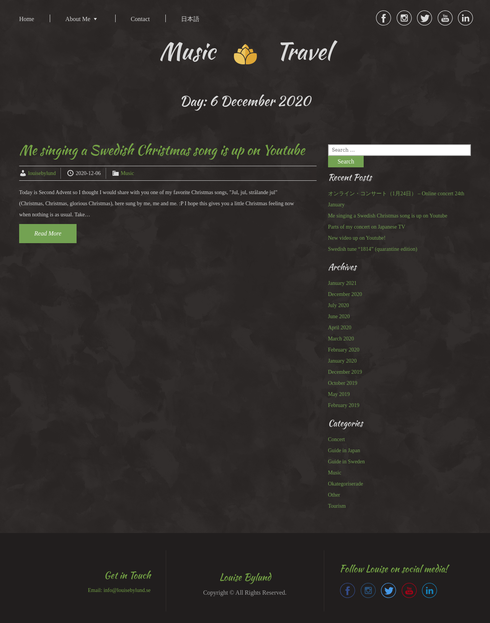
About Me (77, 19)
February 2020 (343, 350)
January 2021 (342, 283)
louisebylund (42, 173)
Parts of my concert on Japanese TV (366, 227)
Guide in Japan (344, 450)
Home (26, 19)
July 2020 (338, 305)
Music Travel (245, 51)
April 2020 (339, 327)
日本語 (190, 19)
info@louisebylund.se (126, 590)
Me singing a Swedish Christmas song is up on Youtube (162, 150)
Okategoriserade (345, 484)
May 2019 (339, 394)
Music (127, 173)
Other (334, 495)
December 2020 (345, 294)
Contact (140, 19)
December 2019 (345, 372)
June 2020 (339, 316)
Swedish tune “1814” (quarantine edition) (372, 249)
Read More (48, 233)
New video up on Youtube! (357, 238)
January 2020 (342, 361)
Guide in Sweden (346, 461)
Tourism (337, 506)
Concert (336, 439)
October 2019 (343, 383)
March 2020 (341, 339)
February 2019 (343, 405)
